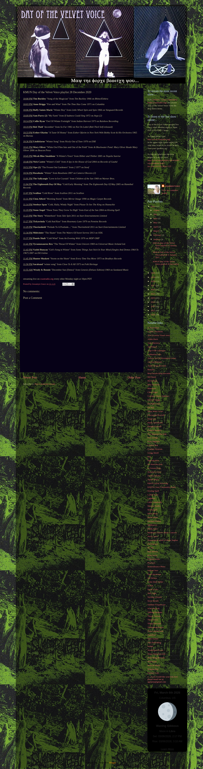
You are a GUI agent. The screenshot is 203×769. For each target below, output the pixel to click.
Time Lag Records (155, 631)
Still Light (151, 593)
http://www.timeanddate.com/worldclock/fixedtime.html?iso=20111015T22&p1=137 (163, 163)
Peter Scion (152, 555)
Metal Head (152, 513)
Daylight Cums (153, 403)
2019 (153, 277)
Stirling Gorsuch (154, 597)
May (155, 222)
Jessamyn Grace (172, 186)
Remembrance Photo (156, 566)
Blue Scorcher (153, 384)
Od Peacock (152, 544)
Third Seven (152, 619)
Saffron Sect (152, 570)
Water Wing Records (156, 654)
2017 (153, 285)
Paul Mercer (152, 551)
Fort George (152, 437)
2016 (153, 289)
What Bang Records (156, 658)
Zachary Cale (153, 673)
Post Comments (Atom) (45, 384)
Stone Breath (153, 601)
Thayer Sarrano (154, 616)
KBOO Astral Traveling (157, 483)
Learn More (167, 749)
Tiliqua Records (154, 623)
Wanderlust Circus (155, 650)
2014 (153, 298)
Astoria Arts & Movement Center (161, 358)
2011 (153, 310)
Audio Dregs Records (156, 366)
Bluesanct (151, 388)
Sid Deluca (152, 578)
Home (82, 377)
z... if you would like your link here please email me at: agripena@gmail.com (162, 679)
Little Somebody (154, 502)
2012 (153, 306)
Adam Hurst (152, 339)
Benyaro (151, 369)
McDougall (152, 510)
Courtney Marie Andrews (158, 396)
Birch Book (152, 381)
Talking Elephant (154, 612)
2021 (153, 206)
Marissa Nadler (154, 506)
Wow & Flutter (153, 665)
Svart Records (153, 608)
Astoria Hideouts (154, 362)
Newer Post (30, 377)
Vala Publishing (154, 642)
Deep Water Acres (155, 411)
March (156, 231)
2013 (153, 302)
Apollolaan (152, 347)
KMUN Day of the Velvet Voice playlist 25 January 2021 (165, 245)
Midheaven (152, 525)
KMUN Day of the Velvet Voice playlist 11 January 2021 (165, 254)
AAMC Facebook (155, 331)
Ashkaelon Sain (154, 354)
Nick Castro (152, 536)
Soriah (150, 585)
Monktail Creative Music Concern (162, 532)
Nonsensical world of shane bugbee (162, 540)
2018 (153, 281)
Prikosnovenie (153, 559)
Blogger (112, 762)
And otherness (153, 343)
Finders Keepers (154, 430)
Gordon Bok (152, 445)
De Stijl (150, 407)
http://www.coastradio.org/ (158, 139)
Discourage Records (156, 415)
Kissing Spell (153, 491)
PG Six (150, 548)
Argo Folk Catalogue (156, 350)
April (155, 227)
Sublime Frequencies (156, 604)
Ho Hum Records (155, 464)
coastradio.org (46, 279)
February (157, 235)
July (155, 214)
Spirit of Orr (152, 589)
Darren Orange (153, 400)
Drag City (151, 419)
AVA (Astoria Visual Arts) (158, 335)
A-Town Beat (153, 328)
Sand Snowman (154, 574)
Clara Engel (152, 392)
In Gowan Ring (154, 468)
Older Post (134, 377)
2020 (153, 273)
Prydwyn (151, 563)
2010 (153, 314)
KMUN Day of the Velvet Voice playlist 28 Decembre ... (166, 264)
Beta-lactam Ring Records (158, 373)
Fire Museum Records (157, 434)
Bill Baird (151, 377)
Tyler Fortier (152, 639)
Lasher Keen (152, 494)
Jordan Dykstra (153, 475)
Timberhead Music (155, 627)
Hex (149, 456)
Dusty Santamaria (155, 422)
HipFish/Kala (153, 460)
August (156, 210)
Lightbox (151, 498)
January (156, 239)
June (155, 218)
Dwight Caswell (154, 426)
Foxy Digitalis (153, 441)
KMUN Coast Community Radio (161, 487)
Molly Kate (152, 529)
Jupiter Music (153, 479)
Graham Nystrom (154, 449)
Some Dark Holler (155, 582)
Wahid (150, 646)
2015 (153, 294)
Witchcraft (152, 661)
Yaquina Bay (153, 669)
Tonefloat (151, 635)
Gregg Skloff (153, 453)
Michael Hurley (154, 521)
